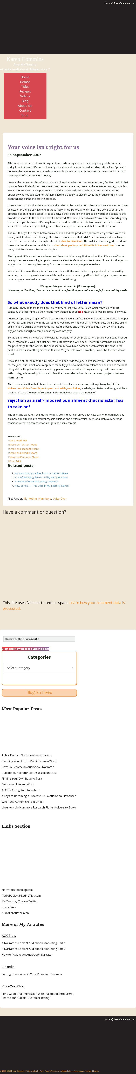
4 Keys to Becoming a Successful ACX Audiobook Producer (39, 796)
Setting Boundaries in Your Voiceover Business (32, 974)
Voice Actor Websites (49, 1071)
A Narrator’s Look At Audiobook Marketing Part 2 (33, 949)
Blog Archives (39, 692)
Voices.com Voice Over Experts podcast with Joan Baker (44, 388)
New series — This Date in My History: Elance (42, 485)
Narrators (44, 498)
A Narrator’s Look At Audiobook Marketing (29, 943)
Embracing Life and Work (18, 784)
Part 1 (61, 943)
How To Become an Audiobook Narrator (28, 767)
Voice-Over (60, 498)
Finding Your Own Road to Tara (22, 778)
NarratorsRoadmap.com (17, 890)
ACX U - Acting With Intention (20, 790)
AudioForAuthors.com (16, 913)
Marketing (30, 498)
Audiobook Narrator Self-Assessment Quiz (29, 773)
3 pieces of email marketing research (36, 481)
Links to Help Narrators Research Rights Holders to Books (39, 807)
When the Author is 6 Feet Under (23, 802)
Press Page (9, 907)
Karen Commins (25, 59)
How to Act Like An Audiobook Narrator (27, 954)
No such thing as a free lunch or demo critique (41, 473)
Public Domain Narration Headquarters (27, 755)
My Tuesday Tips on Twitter (20, 901)
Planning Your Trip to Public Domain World (29, 761)
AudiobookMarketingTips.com (21, 895)
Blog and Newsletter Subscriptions (25, 649)
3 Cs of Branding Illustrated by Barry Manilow (41, 477)
